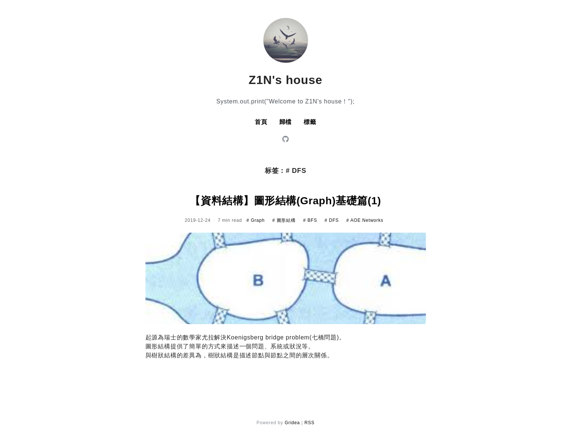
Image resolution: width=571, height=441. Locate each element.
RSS (309, 422)
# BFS (311, 220)
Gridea (292, 422)
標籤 (310, 122)
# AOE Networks (364, 220)
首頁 (261, 122)
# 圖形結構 (284, 220)
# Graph (256, 220)
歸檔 (285, 122)
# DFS (332, 220)
